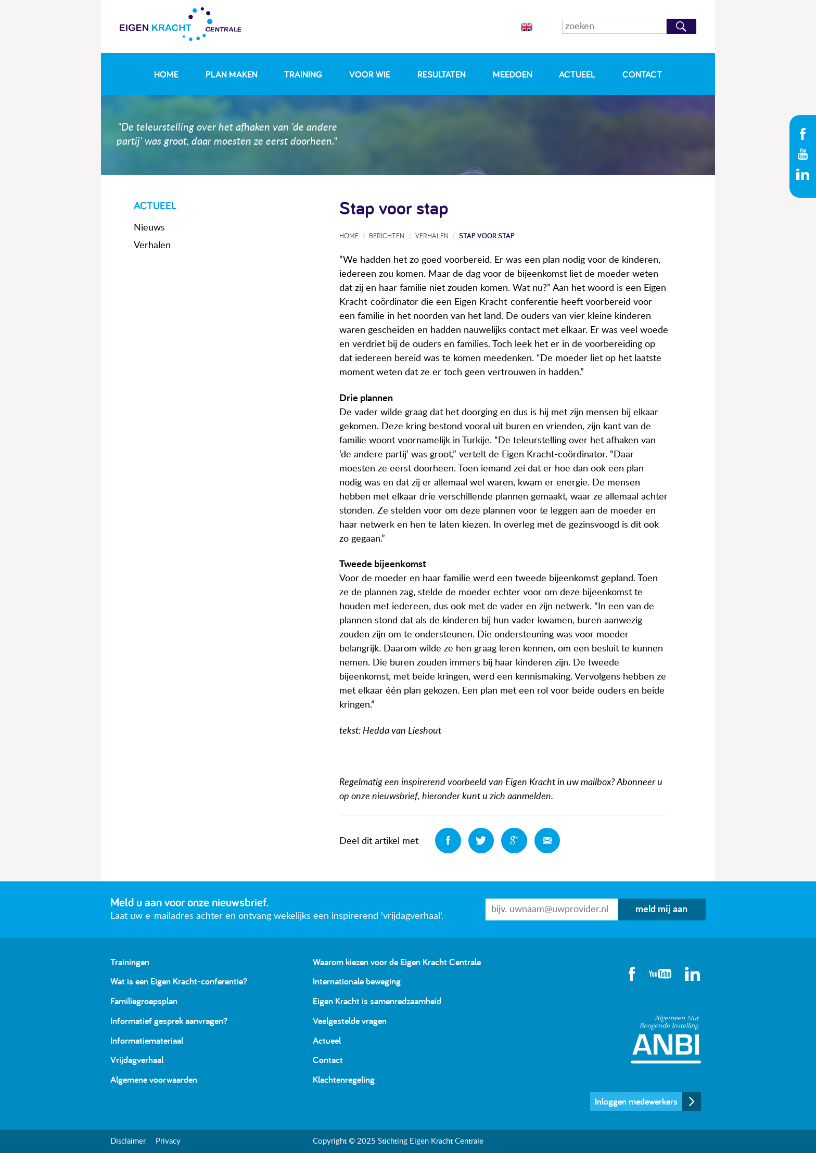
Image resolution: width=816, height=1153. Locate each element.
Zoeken (681, 26)
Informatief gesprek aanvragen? (168, 1021)
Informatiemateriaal (146, 1040)
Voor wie (369, 74)
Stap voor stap (487, 235)
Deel (448, 841)
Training (303, 74)
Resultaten (441, 74)
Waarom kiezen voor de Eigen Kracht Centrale (397, 962)
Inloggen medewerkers (636, 1101)
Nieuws (149, 228)
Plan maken (232, 74)
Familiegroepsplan (143, 1001)
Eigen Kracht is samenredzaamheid (377, 1001)
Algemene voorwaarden (153, 1079)
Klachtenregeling (344, 1079)
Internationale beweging (357, 981)
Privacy (168, 1141)
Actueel (577, 74)
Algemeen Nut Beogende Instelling (666, 1039)
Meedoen (512, 74)
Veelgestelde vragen (350, 1021)
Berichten (386, 235)
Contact (642, 74)
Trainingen (129, 962)
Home (166, 74)
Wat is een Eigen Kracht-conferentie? (178, 981)
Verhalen (152, 245)
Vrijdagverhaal (136, 1060)
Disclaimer (128, 1141)
